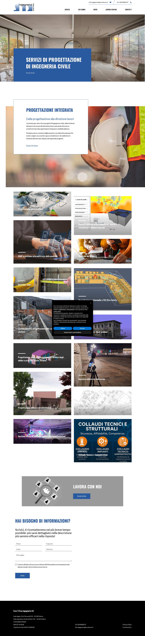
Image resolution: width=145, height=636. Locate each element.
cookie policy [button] (57, 311)
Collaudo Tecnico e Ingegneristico (93, 454)
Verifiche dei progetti (88, 256)
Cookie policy (127, 627)
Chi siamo (81, 9)
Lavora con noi (111, 9)
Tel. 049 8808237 (124, 2)
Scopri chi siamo (32, 145)
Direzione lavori (25, 284)
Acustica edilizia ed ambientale (92, 379)
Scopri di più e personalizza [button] (72, 332)
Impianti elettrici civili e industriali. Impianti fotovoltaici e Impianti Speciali (98, 226)
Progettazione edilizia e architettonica (35, 407)
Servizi (67, 9)
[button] (90, 303)
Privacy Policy (127, 624)
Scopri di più (30, 73)
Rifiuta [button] (63, 328)
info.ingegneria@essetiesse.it (100, 2)
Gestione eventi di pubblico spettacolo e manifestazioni (36, 434)
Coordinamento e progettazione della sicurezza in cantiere (40, 330)
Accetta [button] (82, 328)
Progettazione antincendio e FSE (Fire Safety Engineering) (98, 301)
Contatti (128, 9)
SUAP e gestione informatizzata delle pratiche (39, 256)
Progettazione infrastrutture (31, 208)
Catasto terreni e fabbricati (91, 407)
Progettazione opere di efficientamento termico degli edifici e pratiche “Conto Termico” (40, 358)
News (95, 9)
